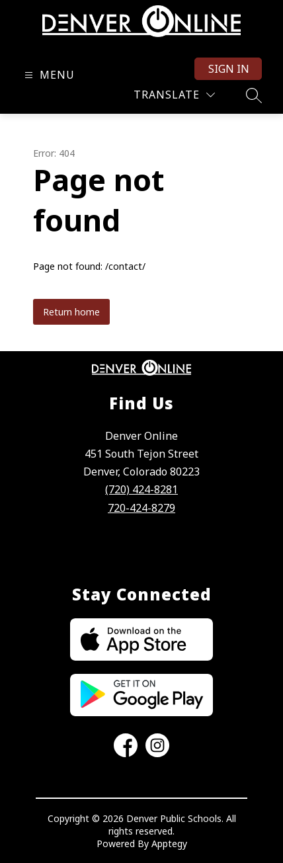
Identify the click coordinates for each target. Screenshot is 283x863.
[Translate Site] (174, 95)
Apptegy (169, 843)
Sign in (228, 69)
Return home (71, 312)
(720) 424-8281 (141, 489)
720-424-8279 (141, 508)
